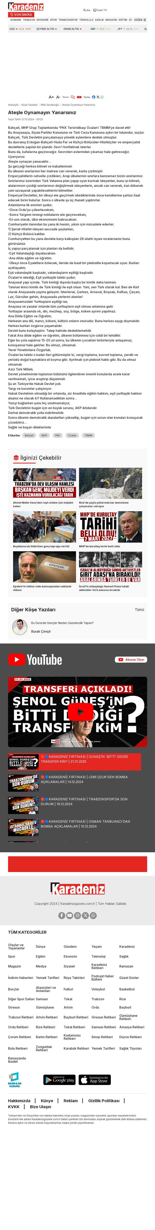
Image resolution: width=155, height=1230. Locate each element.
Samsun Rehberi (104, 1027)
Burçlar (13, 989)
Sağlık (124, 956)
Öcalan (72, 435)
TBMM (88, 435)
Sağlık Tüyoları (130, 1048)
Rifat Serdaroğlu (50, 104)
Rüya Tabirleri (74, 978)
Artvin (68, 1007)
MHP (44, 435)
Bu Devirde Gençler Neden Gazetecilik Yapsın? (62, 623)
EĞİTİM (123, 19)
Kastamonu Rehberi (72, 1037)
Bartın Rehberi (46, 1037)
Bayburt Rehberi (76, 1017)
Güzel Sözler (129, 978)
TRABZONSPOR (68, 19)
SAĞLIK (99, 19)
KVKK (14, 1106)
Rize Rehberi (45, 1027)
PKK (57, 435)
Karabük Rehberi (76, 1048)
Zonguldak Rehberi (44, 1048)
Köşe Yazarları (29, 104)
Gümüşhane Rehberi (128, 1017)
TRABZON (29, 19)
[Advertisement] (59, 63)
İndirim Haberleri (20, 978)
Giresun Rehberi (104, 1017)
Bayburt (125, 1007)
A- (58, 97)
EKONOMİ (42, 19)
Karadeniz (127, 946)
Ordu (95, 1007)
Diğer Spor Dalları (21, 999)
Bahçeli (29, 435)
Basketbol (127, 989)
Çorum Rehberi (19, 1037)
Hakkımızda (19, 1100)
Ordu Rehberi (18, 1027)
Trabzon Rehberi (20, 1017)
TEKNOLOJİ (86, 19)
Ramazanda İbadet (17, 1059)
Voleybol (98, 989)
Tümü (139, 609)
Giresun (14, 1007)
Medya (41, 966)
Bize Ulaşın (40, 1106)
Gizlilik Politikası (104, 1100)
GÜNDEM (15, 19)
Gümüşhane (45, 1007)
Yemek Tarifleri (47, 978)
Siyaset (69, 966)
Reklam (71, 1100)
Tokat (68, 999)
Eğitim (40, 956)
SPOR (53, 19)
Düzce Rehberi (130, 1037)
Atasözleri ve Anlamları (46, 989)
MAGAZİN (111, 19)
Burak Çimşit (41, 631)
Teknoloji (99, 956)
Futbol (68, 989)
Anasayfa (13, 104)
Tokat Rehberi (74, 1027)
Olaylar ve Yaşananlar (16, 946)
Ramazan (126, 966)
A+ (51, 97)
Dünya (40, 946)
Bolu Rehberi (18, 1048)
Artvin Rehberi (47, 1017)
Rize (122, 999)
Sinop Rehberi (102, 1037)
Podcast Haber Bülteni (103, 977)
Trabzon (98, 999)
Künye (47, 1100)
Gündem (70, 946)
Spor (11, 956)
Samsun (42, 999)
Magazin (14, 966)
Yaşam (97, 946)
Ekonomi (70, 956)
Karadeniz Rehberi (99, 966)
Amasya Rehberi (131, 1027)
